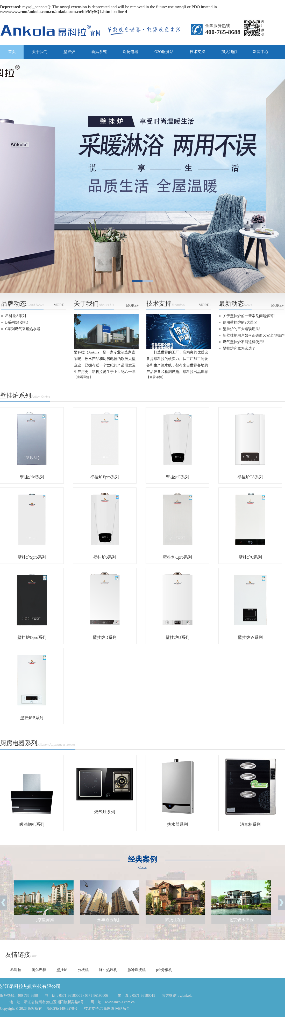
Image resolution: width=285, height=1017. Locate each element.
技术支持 (197, 52)
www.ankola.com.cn (120, 1002)
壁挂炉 (69, 52)
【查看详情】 (83, 377)
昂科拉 (15, 970)
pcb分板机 (164, 970)
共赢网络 (107, 1009)
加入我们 (229, 52)
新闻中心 (260, 52)
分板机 (83, 970)
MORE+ (60, 305)
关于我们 (39, 52)
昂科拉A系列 (15, 316)
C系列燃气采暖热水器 (22, 329)
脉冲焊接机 (136, 970)
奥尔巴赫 (39, 970)
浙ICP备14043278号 (61, 1009)
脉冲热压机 (108, 970)
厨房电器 (130, 52)
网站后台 (122, 1009)
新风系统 (99, 52)
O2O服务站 (164, 52)
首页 (12, 52)
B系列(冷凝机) (16, 322)
